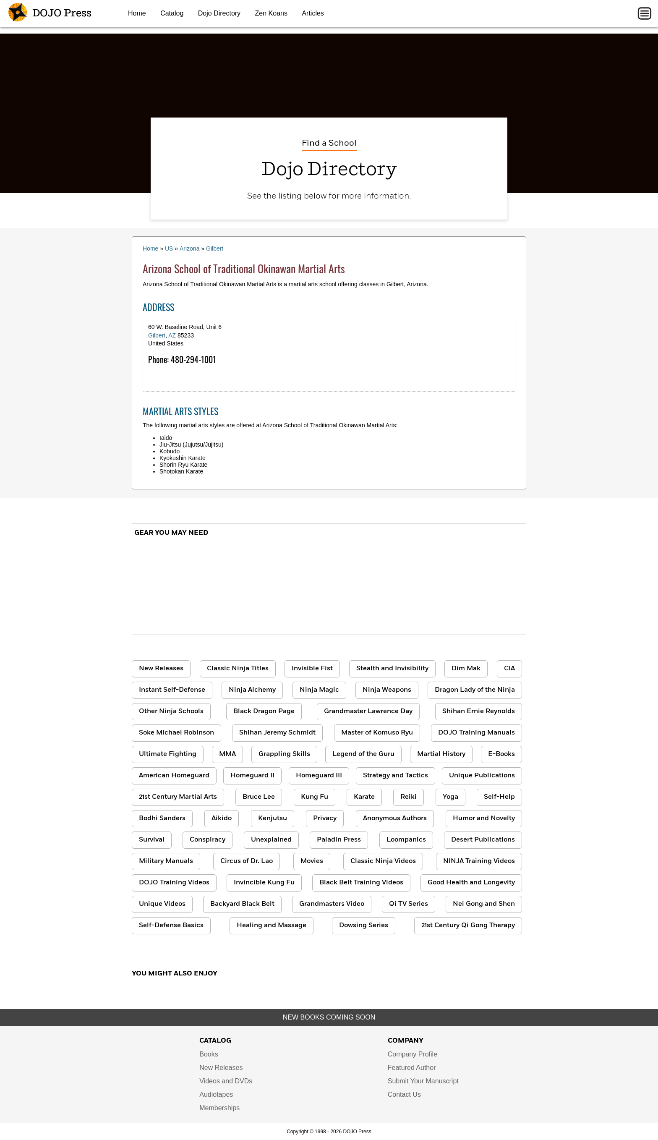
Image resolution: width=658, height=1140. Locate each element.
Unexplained (271, 840)
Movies (311, 861)
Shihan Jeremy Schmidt (277, 732)
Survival (151, 840)
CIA (509, 668)
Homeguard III (319, 775)
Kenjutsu (272, 818)
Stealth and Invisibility (392, 668)
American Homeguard (174, 775)
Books (208, 1054)
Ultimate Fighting (167, 754)
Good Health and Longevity (471, 882)
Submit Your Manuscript (423, 1081)
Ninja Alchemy (252, 690)
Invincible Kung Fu (264, 882)
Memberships (219, 1107)
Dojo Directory (219, 13)
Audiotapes (216, 1094)
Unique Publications (482, 775)
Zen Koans (271, 13)
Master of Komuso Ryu (377, 732)
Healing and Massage (271, 925)
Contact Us (404, 1094)
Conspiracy (207, 840)
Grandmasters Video (331, 904)
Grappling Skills (284, 754)
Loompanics (406, 840)
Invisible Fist (312, 668)
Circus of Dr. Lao (246, 861)
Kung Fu (314, 797)
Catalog (171, 13)
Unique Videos (162, 904)
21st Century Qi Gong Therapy (468, 925)
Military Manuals (166, 861)
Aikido (222, 818)
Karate (364, 797)
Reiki (408, 797)
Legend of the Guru (363, 754)
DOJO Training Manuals (476, 732)
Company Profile (412, 1054)
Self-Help (499, 797)
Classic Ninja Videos (383, 861)
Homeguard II (252, 775)
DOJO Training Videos (174, 882)
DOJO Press (49, 13)
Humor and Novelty (484, 818)
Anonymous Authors (395, 818)
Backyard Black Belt (242, 904)
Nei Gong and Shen (484, 904)
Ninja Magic (319, 690)
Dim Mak (466, 668)
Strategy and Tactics (395, 775)
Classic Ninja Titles (238, 668)
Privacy (325, 818)
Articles (313, 13)
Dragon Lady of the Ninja (475, 690)
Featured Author (412, 1067)
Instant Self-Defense (172, 690)
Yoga (450, 797)
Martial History (441, 754)
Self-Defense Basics (171, 925)
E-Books (501, 754)
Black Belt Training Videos (361, 882)
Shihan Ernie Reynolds (478, 711)
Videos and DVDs (225, 1081)
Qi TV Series (408, 904)
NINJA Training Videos (479, 861)
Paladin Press (339, 840)
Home (137, 13)
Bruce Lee (259, 797)
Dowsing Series (363, 925)
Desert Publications (483, 840)
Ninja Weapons (387, 690)
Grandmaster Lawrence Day (368, 711)
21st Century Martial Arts (178, 797)
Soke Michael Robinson (176, 732)
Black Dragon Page (264, 711)
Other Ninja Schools (171, 711)
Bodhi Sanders (162, 818)
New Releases (161, 668)
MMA (227, 754)
